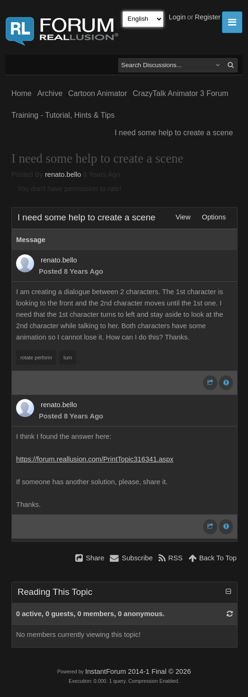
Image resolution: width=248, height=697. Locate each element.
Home (21, 93)
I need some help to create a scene (174, 133)
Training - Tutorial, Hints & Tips (63, 115)
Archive (49, 93)
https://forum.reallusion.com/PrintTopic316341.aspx (94, 459)
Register (208, 17)
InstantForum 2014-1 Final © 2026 (138, 671)
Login (177, 17)
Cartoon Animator (97, 93)
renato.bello (63, 174)
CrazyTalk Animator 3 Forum (181, 93)
